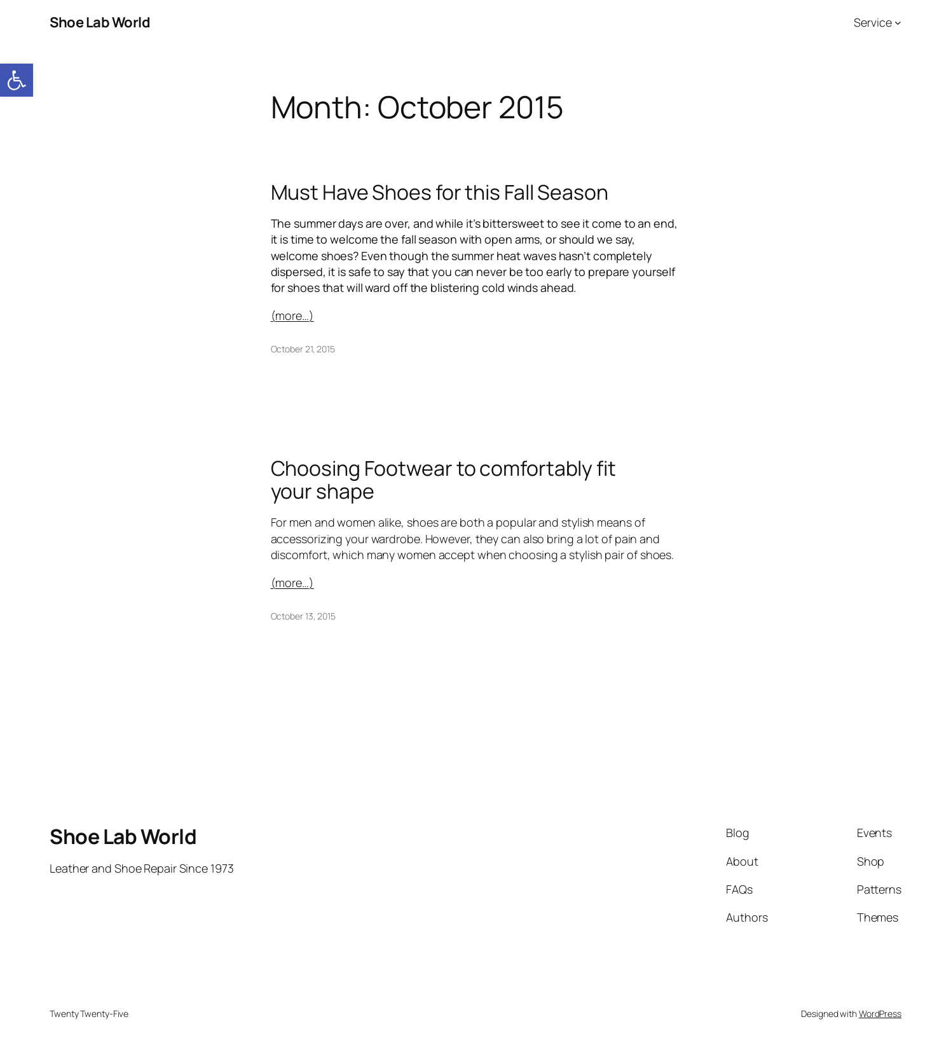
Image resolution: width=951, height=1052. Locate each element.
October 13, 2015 (303, 616)
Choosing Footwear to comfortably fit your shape (443, 479)
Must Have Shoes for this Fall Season (439, 192)
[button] (16, 80)
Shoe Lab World (100, 22)
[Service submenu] (897, 22)
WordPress (880, 1013)
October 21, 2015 (303, 349)
